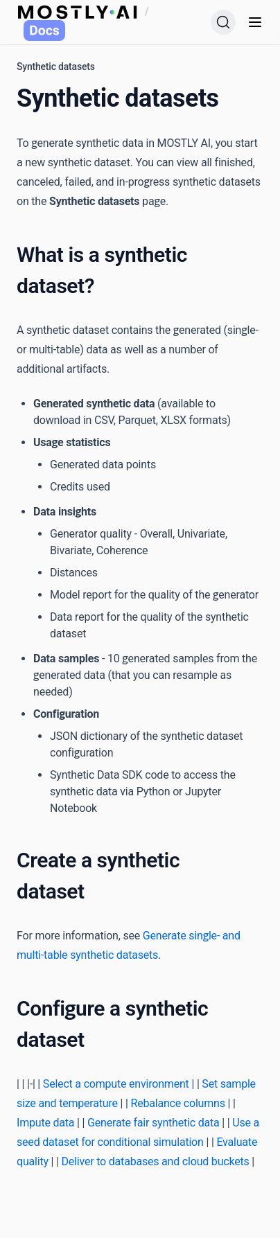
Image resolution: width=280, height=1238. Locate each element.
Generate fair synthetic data (153, 1122)
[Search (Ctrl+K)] (223, 22)
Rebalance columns (178, 1103)
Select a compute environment (116, 1083)
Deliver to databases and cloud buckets (156, 1161)
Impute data (45, 1122)
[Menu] (255, 22)
